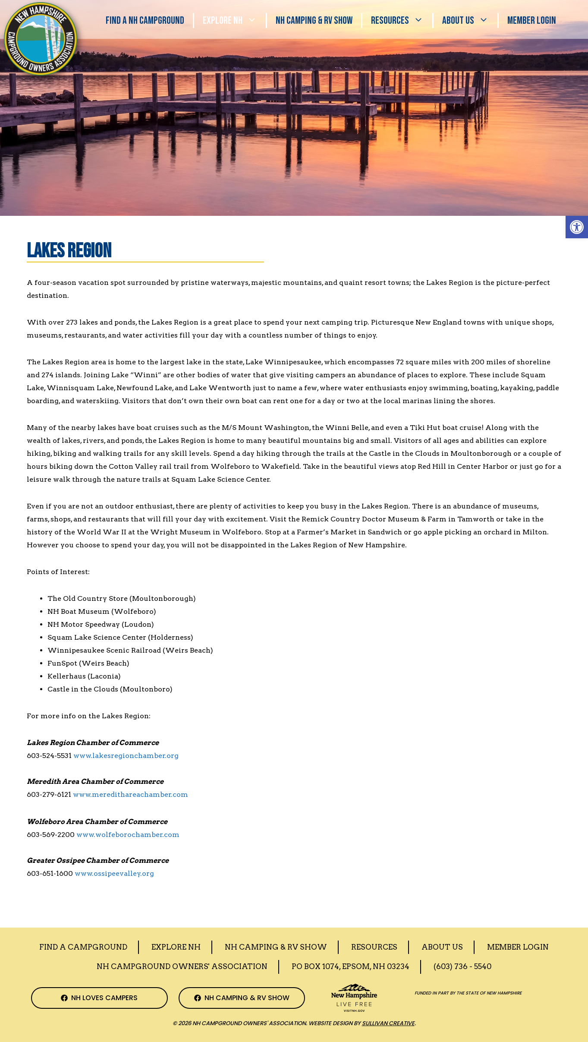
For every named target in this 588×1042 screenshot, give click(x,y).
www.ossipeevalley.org (114, 873)
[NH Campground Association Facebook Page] (99, 998)
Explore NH (234, 20)
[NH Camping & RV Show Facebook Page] (242, 998)
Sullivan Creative (388, 1023)
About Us (469, 20)
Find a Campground (83, 947)
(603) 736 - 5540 (462, 966)
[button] (577, 227)
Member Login (531, 20)
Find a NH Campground (145, 20)
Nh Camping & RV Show (314, 20)
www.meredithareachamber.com (130, 794)
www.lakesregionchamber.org (126, 756)
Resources (401, 20)
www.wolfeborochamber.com (127, 834)
